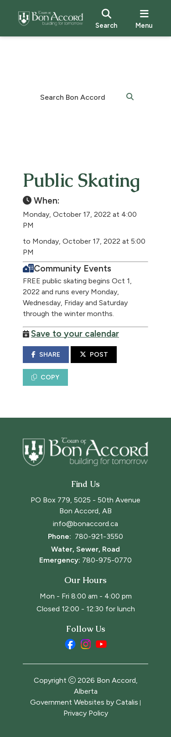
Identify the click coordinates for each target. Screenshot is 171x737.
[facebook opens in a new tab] (70, 644)
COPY (45, 377)
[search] (106, 18)
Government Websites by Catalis (84, 702)
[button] (130, 96)
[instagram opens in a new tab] (85, 644)
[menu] (144, 18)
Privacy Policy (85, 713)
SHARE (45, 354)
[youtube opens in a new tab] (101, 644)
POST (94, 354)
